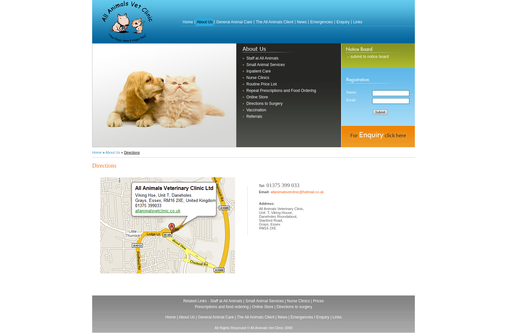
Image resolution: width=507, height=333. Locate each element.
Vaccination (256, 110)
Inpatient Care (258, 71)
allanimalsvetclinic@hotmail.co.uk (297, 192)
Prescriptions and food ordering (222, 307)
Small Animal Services (265, 64)
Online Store (257, 97)
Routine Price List (261, 84)
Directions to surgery (294, 307)
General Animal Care (234, 22)
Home (188, 22)
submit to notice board (370, 56)
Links (357, 22)
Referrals (254, 116)
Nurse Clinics (257, 77)
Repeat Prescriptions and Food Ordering (281, 90)
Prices (318, 301)
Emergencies (321, 22)
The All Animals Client (274, 22)
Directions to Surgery (264, 103)
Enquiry (343, 22)
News (302, 22)
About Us (204, 22)
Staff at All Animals (262, 58)
